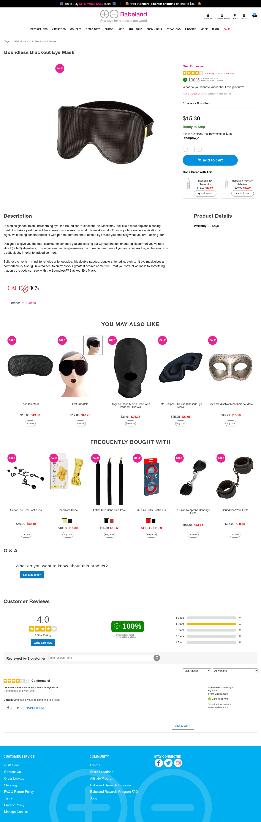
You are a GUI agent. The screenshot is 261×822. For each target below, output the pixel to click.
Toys (7, 41)
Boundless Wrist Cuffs (235, 510)
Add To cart (210, 160)
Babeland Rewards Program (110, 785)
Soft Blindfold (80, 404)
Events (95, 765)
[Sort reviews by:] (197, 670)
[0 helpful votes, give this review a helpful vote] (9, 708)
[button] (65, 521)
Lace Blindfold (30, 404)
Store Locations (101, 772)
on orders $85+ (163, 4)
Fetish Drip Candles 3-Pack (109, 510)
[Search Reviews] (104, 658)
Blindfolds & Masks (45, 41)
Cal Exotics (28, 303)
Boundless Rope (68, 510)
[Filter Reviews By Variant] (235, 670)
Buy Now (30, 423)
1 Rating (209, 73)
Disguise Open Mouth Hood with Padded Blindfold (130, 405)
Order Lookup (14, 778)
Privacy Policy (14, 805)
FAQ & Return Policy (19, 792)
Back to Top (183, 725)
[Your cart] (254, 17)
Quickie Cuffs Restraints (151, 510)
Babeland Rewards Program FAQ (114, 792)
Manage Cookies (16, 812)
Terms (8, 798)
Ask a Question (191, 93)
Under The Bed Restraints (26, 510)
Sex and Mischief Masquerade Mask (231, 404)
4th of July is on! (88, 4)
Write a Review (225, 73)
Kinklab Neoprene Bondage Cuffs (193, 511)
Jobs (93, 798)
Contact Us (12, 772)
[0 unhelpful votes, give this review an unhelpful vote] (18, 708)
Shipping (10, 785)
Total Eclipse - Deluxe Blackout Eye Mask (180, 405)
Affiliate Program (102, 778)
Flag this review (35, 707)
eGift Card (11, 765)
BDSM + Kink (22, 41)
